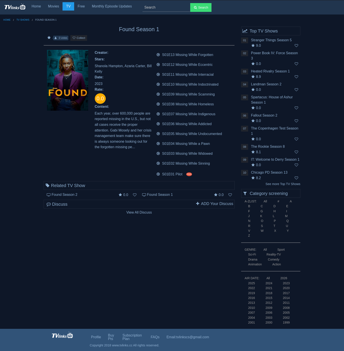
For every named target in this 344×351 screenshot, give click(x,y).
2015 (268, 298)
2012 (268, 302)
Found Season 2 (64, 194)
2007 (251, 312)
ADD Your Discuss (214, 204)
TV (68, 6)
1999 (286, 322)
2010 (251, 308)
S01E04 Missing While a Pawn (183, 143)
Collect (78, 38)
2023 (286, 283)
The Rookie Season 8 (268, 146)
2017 (286, 293)
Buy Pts (111, 337)
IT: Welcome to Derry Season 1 (275, 159)
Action (276, 264)
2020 (286, 288)
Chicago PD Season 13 (269, 172)
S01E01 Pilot (174, 173)
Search (201, 7)
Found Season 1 (160, 194)
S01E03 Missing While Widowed (184, 153)
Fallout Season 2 (264, 115)
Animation (255, 264)
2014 (286, 298)
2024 (268, 283)
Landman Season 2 (266, 84)
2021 (268, 288)
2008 (286, 308)
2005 (286, 312)
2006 (268, 312)
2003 (268, 317)
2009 (268, 308)
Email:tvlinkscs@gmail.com (188, 337)
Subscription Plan (132, 337)
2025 (251, 283)
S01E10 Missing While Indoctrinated (187, 84)
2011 (286, 302)
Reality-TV (274, 254)
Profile (96, 337)
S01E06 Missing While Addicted (184, 123)
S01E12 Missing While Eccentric (184, 64)
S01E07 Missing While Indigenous (185, 113)
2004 (251, 317)
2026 (283, 278)
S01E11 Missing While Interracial (185, 74)
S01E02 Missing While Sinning (183, 163)
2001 (251, 322)
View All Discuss (139, 212)
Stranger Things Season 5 (271, 40)
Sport (281, 249)
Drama (252, 259)
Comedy (273, 259)
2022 (251, 288)
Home (36, 6)
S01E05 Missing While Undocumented (189, 133)
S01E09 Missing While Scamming (185, 94)
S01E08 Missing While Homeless (185, 103)
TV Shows (22, 19)
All (265, 201)
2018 (268, 293)
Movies (53, 6)
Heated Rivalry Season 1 (270, 71)
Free (81, 6)
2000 (268, 322)
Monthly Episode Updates (112, 6)
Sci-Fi (252, 254)
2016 (251, 298)
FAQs (155, 337)
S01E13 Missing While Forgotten (184, 54)
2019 (251, 293)
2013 (251, 302)
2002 (286, 317)
